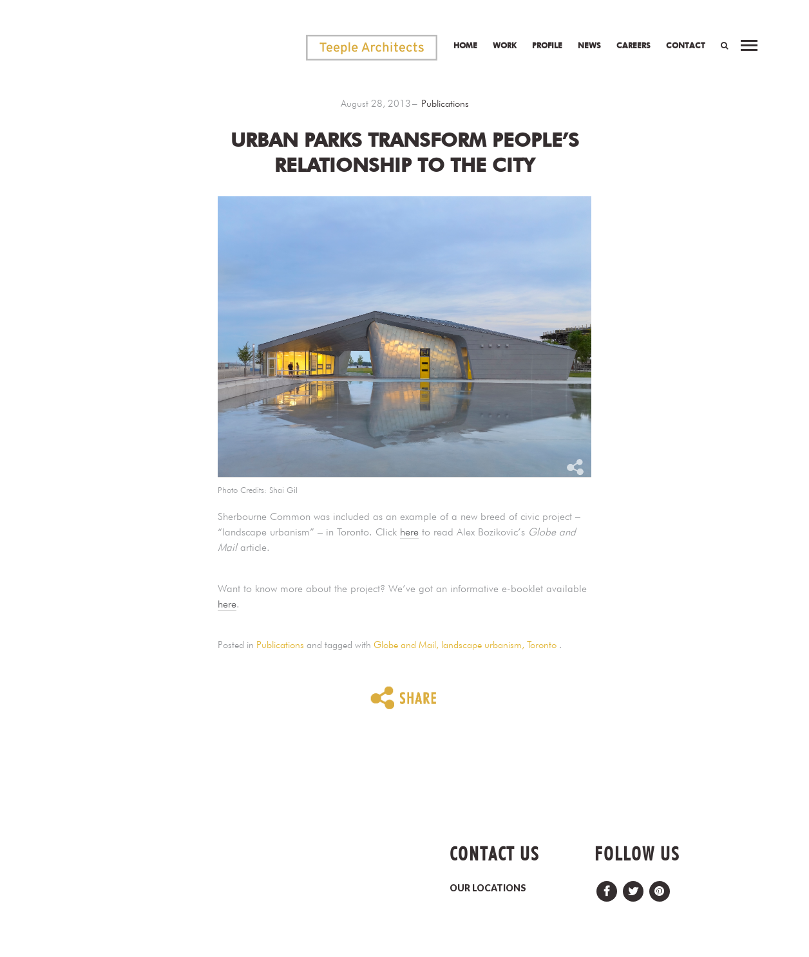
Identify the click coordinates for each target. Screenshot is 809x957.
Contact (685, 45)
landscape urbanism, (484, 645)
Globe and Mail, (407, 645)
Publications (445, 103)
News (589, 45)
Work (505, 45)
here (409, 532)
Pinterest (659, 887)
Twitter (633, 887)
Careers (633, 45)
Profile (547, 45)
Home (465, 45)
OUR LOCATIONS (488, 887)
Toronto (542, 645)
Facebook (606, 887)
